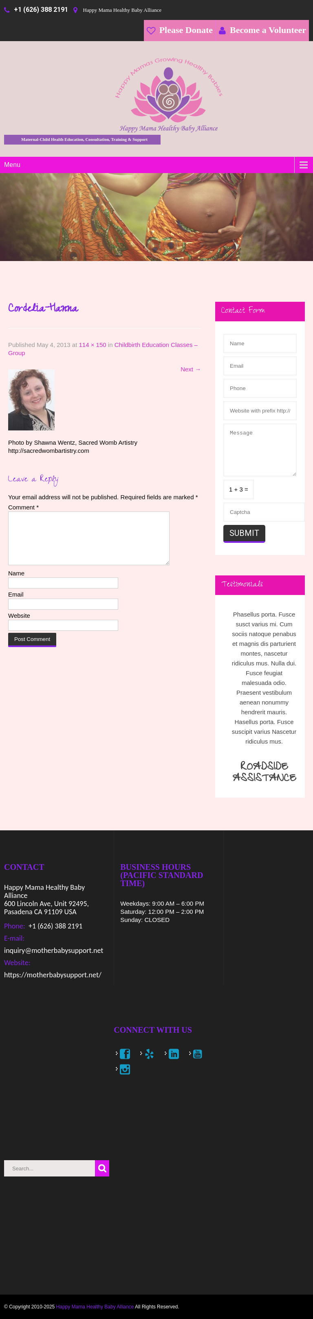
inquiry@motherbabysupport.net (53, 950)
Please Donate (186, 30)
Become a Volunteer (268, 30)
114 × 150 (92, 344)
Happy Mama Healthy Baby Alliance (95, 1307)
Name (16, 582)
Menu (12, 164)
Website (19, 625)
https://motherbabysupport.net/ (52, 974)
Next (191, 369)
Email (16, 604)
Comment (23, 507)
